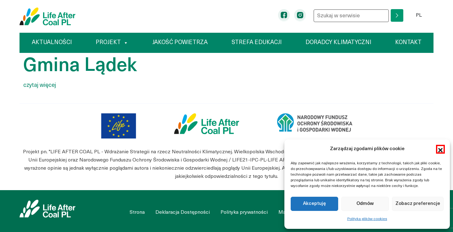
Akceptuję (314, 203)
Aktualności (52, 43)
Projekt (112, 43)
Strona (137, 212)
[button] (440, 149)
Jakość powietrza (180, 43)
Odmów (365, 203)
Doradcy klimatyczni (338, 43)
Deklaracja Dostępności (182, 212)
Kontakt (408, 43)
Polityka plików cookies (367, 219)
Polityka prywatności (244, 212)
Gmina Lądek (80, 66)
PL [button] (425, 14)
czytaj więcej (39, 85)
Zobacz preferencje (417, 203)
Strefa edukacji (257, 43)
